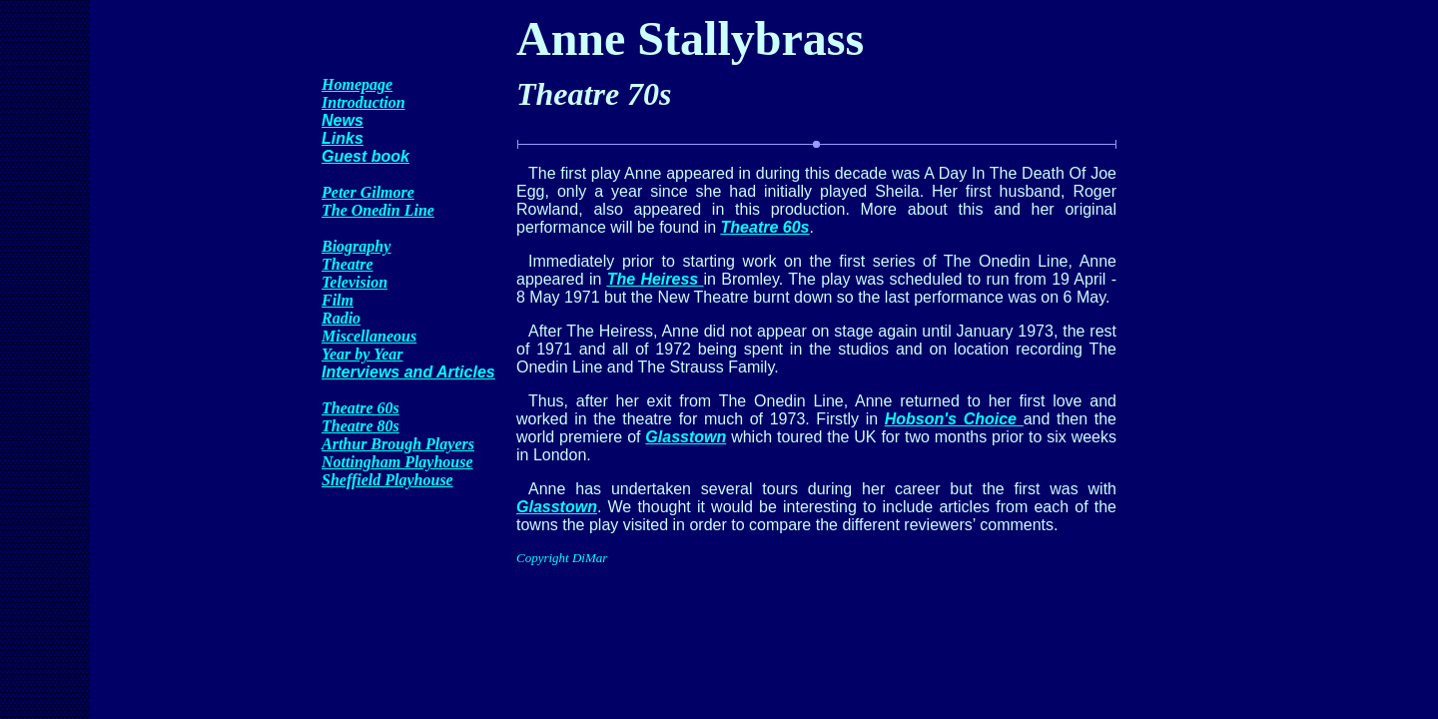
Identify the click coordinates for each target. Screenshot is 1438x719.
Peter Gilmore (368, 192)
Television (354, 282)
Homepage (357, 84)
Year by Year (362, 354)
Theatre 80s (360, 425)
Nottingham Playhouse (397, 461)
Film (338, 300)
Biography (356, 246)
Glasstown (685, 436)
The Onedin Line (378, 210)
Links (342, 138)
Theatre (347, 264)
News (342, 120)
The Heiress (653, 279)
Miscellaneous (369, 336)
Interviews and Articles (408, 371)
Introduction (363, 102)
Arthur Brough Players (398, 443)
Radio (341, 318)
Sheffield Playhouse (387, 479)
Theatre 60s (360, 407)
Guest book (365, 156)
